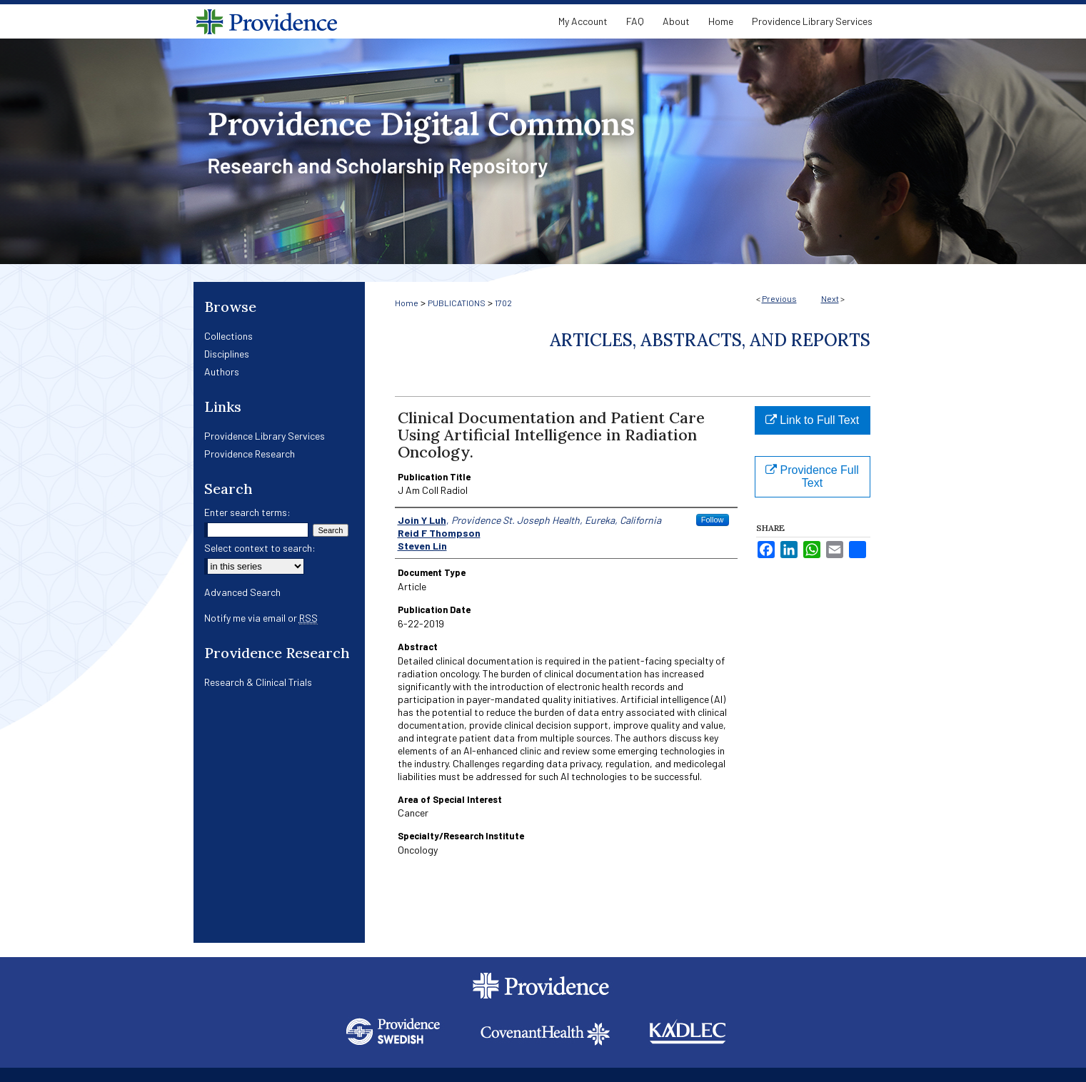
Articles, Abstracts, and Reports (710, 340)
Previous (779, 298)
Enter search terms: (247, 512)
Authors (221, 371)
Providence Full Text (812, 476)
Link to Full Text (812, 420)
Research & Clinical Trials (258, 682)
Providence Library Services (264, 436)
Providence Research (249, 454)
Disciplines (226, 354)
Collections (228, 336)
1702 (503, 303)
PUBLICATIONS (457, 303)
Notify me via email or (261, 618)
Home (406, 303)
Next (830, 298)
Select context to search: (260, 548)
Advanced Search (242, 592)
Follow (712, 519)
